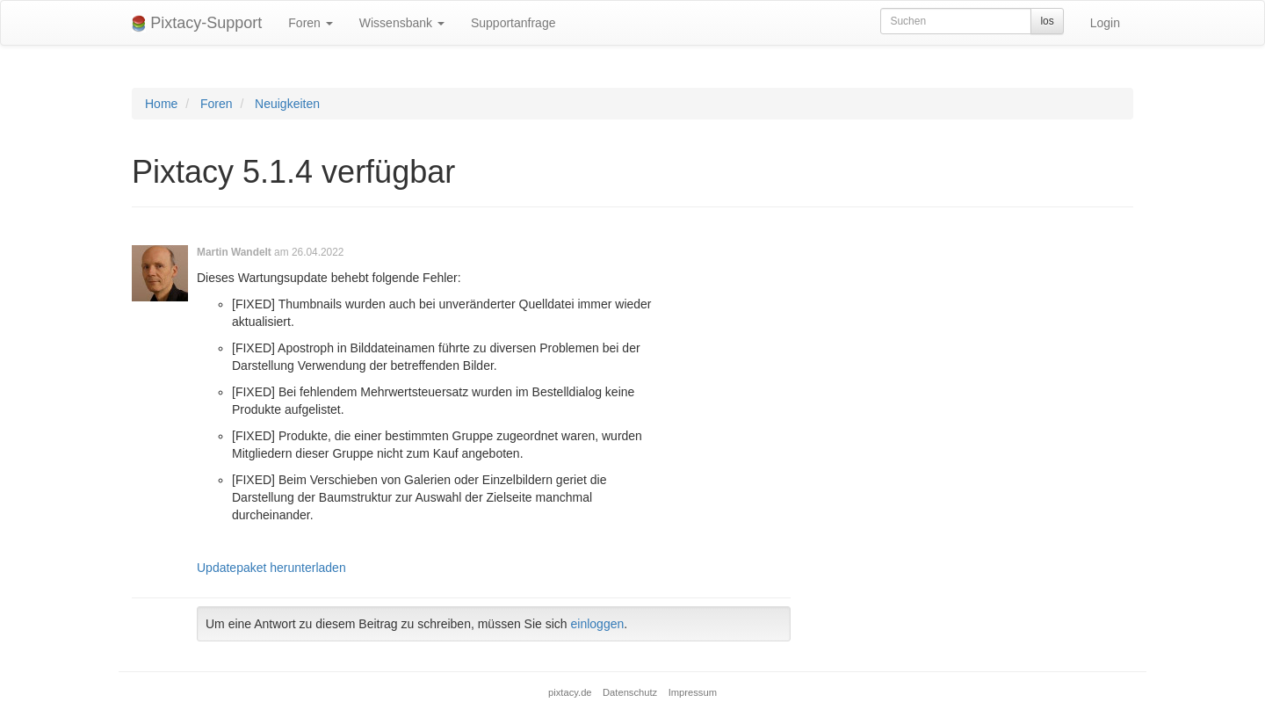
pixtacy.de (570, 692)
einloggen (598, 624)
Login (1105, 23)
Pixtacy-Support (197, 23)
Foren (310, 23)
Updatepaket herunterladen (271, 568)
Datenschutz (630, 692)
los (1046, 21)
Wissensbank (402, 23)
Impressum (693, 692)
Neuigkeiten (287, 104)
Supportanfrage (513, 23)
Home (161, 104)
